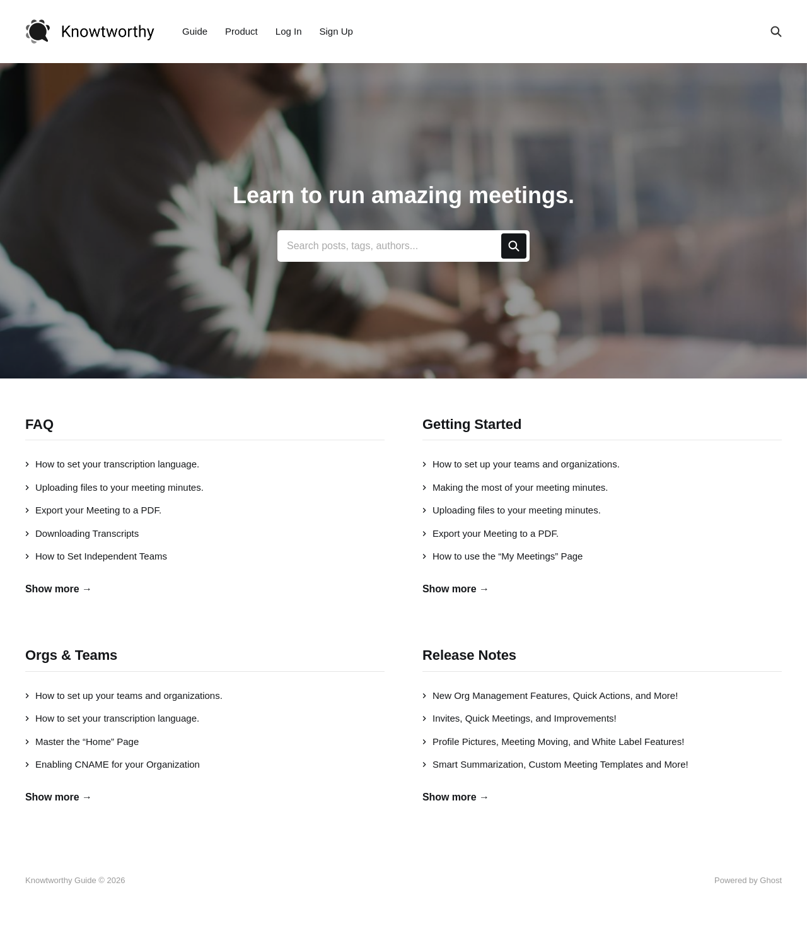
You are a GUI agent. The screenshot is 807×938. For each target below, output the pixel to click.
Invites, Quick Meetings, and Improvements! (519, 718)
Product (241, 31)
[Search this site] (776, 31)
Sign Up (336, 31)
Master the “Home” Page (82, 741)
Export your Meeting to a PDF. (93, 510)
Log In (289, 31)
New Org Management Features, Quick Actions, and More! (550, 695)
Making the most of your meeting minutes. (515, 487)
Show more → (58, 588)
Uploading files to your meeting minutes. (114, 487)
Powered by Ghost (748, 880)
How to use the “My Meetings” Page (502, 556)
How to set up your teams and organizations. (521, 464)
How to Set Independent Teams (96, 556)
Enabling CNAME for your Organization (112, 764)
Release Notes (469, 655)
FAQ (39, 424)
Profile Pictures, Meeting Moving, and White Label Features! (553, 741)
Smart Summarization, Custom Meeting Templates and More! (555, 764)
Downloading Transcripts (82, 533)
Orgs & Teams (71, 655)
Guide (194, 31)
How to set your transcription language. (112, 464)
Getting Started (471, 424)
